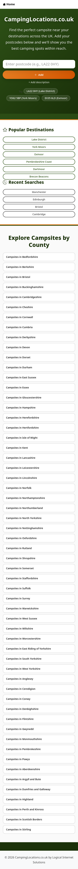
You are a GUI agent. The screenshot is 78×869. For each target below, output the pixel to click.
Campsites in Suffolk (18, 588)
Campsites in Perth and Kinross (25, 809)
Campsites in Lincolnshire (21, 478)
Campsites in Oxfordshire (21, 538)
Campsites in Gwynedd (20, 729)
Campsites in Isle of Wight (21, 437)
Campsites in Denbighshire (22, 709)
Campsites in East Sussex (21, 377)
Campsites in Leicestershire (22, 467)
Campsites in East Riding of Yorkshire (28, 648)
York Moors (39, 147)
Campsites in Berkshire (20, 267)
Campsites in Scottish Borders (24, 819)
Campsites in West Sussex (21, 618)
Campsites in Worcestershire (23, 638)
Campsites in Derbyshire (21, 337)
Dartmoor (39, 169)
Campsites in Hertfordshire (22, 427)
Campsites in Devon (18, 347)
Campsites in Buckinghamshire (25, 287)
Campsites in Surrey (18, 598)
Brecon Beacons (39, 176)
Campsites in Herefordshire (22, 417)
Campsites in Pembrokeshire (23, 749)
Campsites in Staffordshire (22, 578)
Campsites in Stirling (18, 829)
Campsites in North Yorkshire (24, 518)
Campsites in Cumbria (19, 327)
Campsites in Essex (17, 387)
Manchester (39, 192)
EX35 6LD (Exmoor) (56, 98)
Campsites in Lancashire (20, 457)
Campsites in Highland (19, 799)
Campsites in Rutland (19, 548)
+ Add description (39, 82)
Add (39, 74)
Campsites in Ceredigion (20, 688)
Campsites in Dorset (18, 357)
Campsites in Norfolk (18, 488)
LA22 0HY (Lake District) (41, 91)
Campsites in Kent (17, 447)
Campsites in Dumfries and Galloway (28, 789)
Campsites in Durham (19, 367)
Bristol (39, 206)
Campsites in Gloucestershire (23, 397)
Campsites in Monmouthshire (24, 739)
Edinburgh (39, 199)
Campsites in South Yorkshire (23, 658)
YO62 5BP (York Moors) (23, 98)
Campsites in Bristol (18, 277)
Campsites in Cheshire (19, 307)
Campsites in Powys (18, 759)
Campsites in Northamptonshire (25, 498)
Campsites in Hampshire (21, 407)
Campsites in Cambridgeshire (24, 297)
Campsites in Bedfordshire (22, 257)
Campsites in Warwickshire (22, 608)
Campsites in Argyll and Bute (23, 779)
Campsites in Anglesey (19, 678)
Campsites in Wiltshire (19, 628)
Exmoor (39, 154)
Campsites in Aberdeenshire (23, 769)
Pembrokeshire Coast (39, 161)
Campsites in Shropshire (20, 558)
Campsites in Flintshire (20, 719)
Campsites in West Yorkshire (23, 668)
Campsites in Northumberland (24, 508)
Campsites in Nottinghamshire (24, 528)
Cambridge (39, 214)
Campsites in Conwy (18, 699)
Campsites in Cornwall (19, 317)
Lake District (39, 139)
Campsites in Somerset (20, 568)
